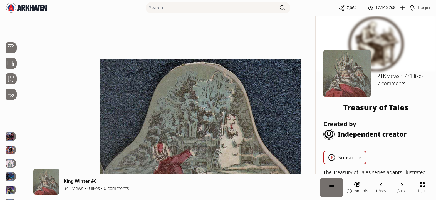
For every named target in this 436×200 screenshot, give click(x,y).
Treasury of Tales (375, 107)
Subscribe (344, 157)
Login (424, 7)
